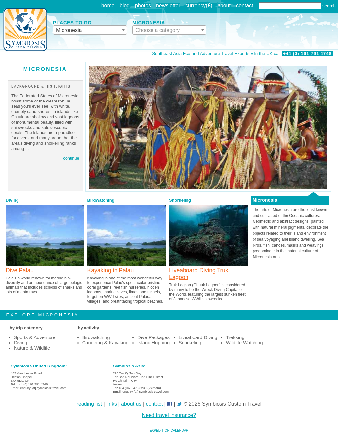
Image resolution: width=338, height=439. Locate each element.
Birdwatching (100, 200)
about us (131, 404)
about (224, 5)
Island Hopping (153, 342)
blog (125, 5)
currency (196, 5)
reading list (89, 404)
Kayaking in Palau (110, 270)
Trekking (235, 337)
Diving (12, 200)
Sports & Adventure (34, 337)
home (108, 5)
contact (244, 5)
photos (143, 5)
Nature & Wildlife (32, 348)
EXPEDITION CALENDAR (169, 430)
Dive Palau (20, 270)
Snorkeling (180, 200)
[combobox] (90, 30)
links (111, 404)
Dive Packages (153, 337)
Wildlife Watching (244, 342)
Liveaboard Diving (198, 337)
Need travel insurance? (169, 415)
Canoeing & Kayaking (105, 342)
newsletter (168, 5)
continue (71, 158)
